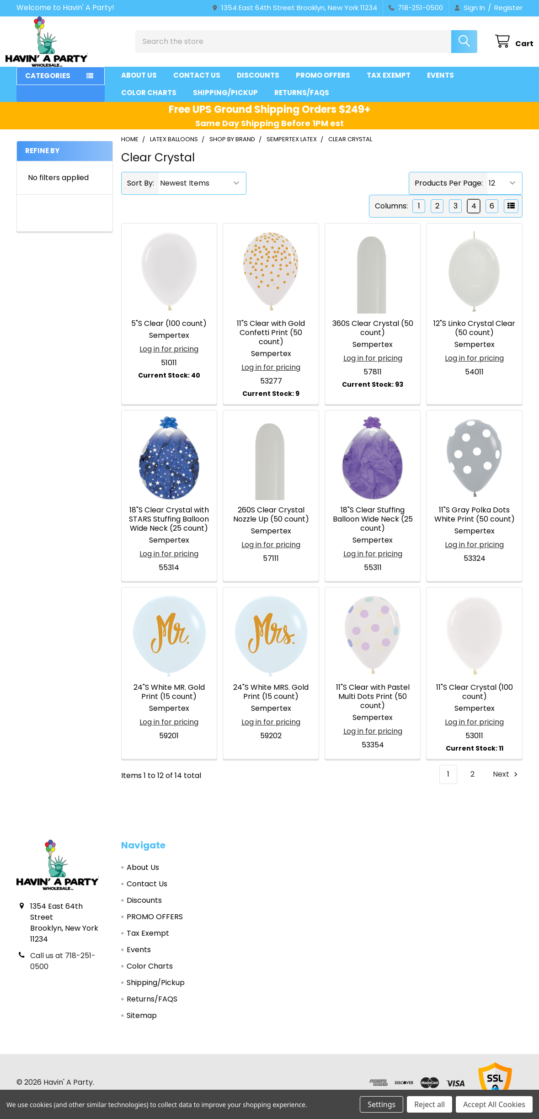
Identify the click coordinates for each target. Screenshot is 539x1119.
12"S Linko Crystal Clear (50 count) (474, 336)
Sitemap (142, 1023)
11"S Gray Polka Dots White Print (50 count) (474, 523)
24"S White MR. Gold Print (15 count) (169, 700)
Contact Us (196, 83)
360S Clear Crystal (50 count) (372, 336)
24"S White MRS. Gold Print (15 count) (271, 700)
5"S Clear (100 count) (169, 331)
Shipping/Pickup (225, 101)
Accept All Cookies (494, 1104)
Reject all (429, 1104)
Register (508, 7)
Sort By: (140, 191)
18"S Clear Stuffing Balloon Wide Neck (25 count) (373, 527)
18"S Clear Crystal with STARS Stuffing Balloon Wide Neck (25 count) (169, 527)
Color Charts (148, 101)
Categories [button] (47, 84)
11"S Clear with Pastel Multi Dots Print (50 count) (373, 704)
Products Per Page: (449, 191)
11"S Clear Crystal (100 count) (474, 700)
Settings (381, 1104)
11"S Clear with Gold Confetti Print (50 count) (271, 340)
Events (440, 83)
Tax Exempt (389, 83)
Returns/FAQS (301, 101)
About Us (139, 83)
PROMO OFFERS (323, 83)
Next (506, 782)
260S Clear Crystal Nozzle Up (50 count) (271, 523)
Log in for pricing (168, 357)
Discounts (258, 83)
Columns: (391, 214)
